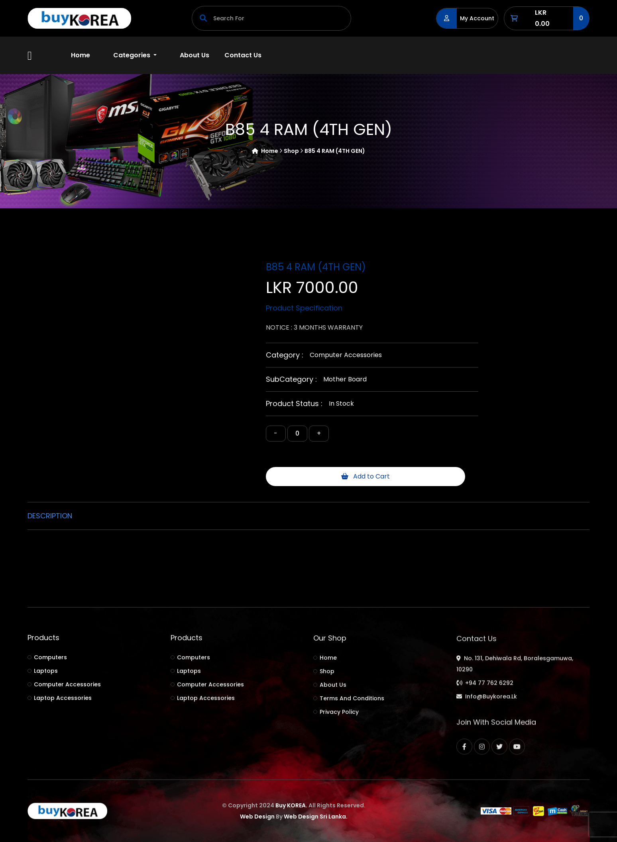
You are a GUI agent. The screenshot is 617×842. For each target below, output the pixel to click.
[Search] (271, 18)
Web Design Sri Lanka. (316, 817)
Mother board (345, 379)
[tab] (53, 516)
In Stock (341, 403)
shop (293, 151)
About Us (194, 55)
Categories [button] (132, 55)
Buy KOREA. (291, 805)
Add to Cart (365, 476)
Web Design (257, 817)
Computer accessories (346, 354)
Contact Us (242, 55)
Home (80, 55)
